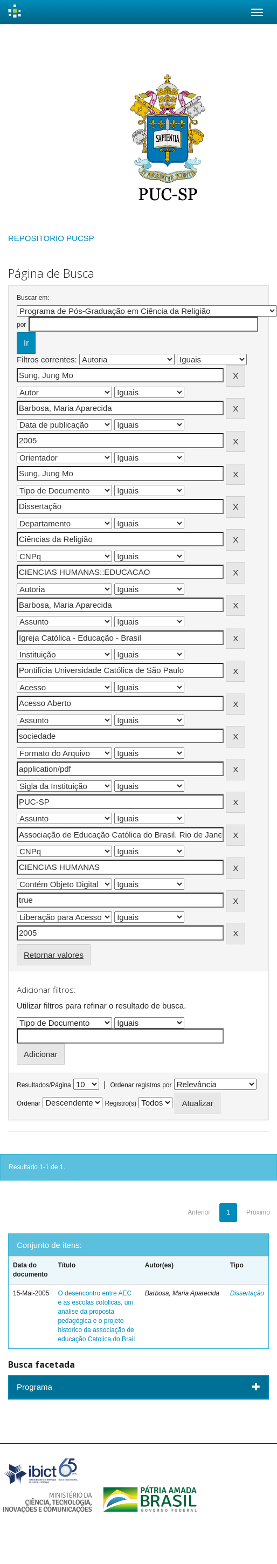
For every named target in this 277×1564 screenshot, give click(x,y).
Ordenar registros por (140, 1085)
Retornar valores (54, 954)
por (21, 324)
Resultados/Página (44, 1085)
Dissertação (247, 1293)
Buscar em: (33, 297)
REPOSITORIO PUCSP (51, 238)
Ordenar (28, 1103)
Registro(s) (120, 1103)
